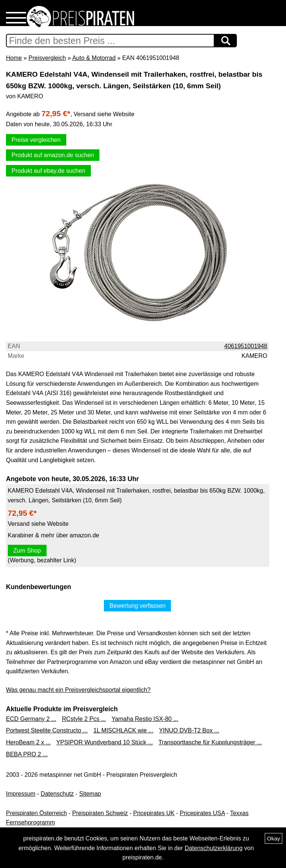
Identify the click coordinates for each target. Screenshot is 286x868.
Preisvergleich (47, 58)
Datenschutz (57, 794)
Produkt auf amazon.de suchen (53, 155)
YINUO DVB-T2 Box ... (189, 730)
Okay (273, 838)
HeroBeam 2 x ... (28, 742)
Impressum (20, 794)
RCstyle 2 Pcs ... (84, 719)
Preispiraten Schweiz (100, 813)
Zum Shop (27, 550)
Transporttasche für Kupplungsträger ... (210, 742)
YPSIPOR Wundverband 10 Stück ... (104, 742)
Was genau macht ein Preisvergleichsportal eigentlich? (78, 690)
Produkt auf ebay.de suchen (48, 171)
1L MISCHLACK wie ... (123, 730)
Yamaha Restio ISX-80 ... (144, 719)
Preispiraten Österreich (36, 813)
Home (14, 58)
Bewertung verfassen (137, 605)
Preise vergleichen (36, 140)
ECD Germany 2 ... (31, 719)
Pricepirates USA (202, 813)
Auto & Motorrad (94, 58)
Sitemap (90, 794)
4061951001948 (245, 346)
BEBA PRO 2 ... (27, 754)
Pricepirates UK (153, 813)
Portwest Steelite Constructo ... (47, 730)
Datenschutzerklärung (214, 848)
